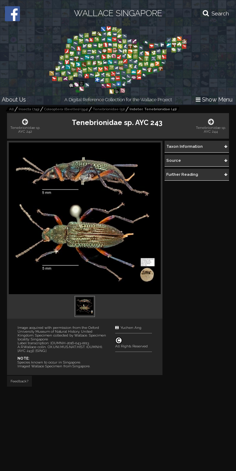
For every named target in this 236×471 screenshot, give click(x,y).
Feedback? (19, 381)
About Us (14, 99)
